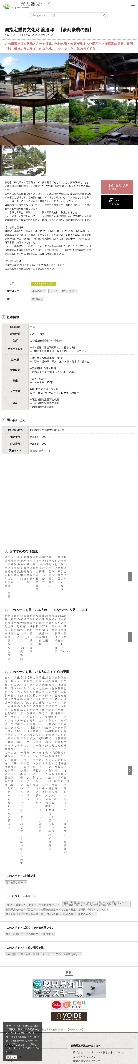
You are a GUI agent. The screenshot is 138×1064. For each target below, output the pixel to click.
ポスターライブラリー (85, 907)
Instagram (13, 942)
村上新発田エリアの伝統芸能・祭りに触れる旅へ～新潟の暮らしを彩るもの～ (49, 731)
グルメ (11, 878)
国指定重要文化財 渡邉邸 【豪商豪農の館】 (62, 846)
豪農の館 (37, 291)
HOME (8, 846)
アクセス (12, 903)
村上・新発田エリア (43, 283)
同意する (11, 1057)
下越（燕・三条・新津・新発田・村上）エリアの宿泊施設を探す (42, 771)
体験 (9, 890)
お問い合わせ (80, 974)
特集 (9, 869)
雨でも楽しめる (14, 699)
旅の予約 (12, 899)
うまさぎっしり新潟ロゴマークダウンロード (98, 916)
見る (51, 291)
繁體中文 (78, 947)
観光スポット (14, 886)
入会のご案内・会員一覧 (86, 882)
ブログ (11, 947)
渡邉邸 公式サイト (40, 450)
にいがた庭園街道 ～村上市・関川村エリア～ (31, 722)
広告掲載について (83, 886)
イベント (12, 894)
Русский (78, 951)
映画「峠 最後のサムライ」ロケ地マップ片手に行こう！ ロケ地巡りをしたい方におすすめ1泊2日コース (95, 721)
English (77, 934)
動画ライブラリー (83, 899)
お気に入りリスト (17, 907)
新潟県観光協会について (86, 878)
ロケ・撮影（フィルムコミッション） (94, 920)
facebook (12, 934)
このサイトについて (84, 873)
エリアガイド (14, 873)
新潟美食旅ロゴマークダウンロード (93, 911)
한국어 (76, 938)
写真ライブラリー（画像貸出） (90, 894)
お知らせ (12, 911)
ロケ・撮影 (22, 1037)
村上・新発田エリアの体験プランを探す (28, 751)
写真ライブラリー (26, 1020)
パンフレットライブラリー (88, 903)
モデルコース (14, 882)
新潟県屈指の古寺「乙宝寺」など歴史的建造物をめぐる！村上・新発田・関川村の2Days (55, 726)
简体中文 (78, 942)
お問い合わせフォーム (28, 1046)
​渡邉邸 (36, 299)
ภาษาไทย (78, 955)
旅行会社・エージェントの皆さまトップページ (99, 869)
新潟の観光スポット (26, 846)
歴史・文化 (68, 291)
